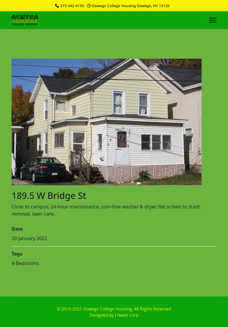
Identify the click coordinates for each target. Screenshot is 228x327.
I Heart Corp (127, 315)
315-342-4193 (72, 5)
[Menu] (212, 20)
